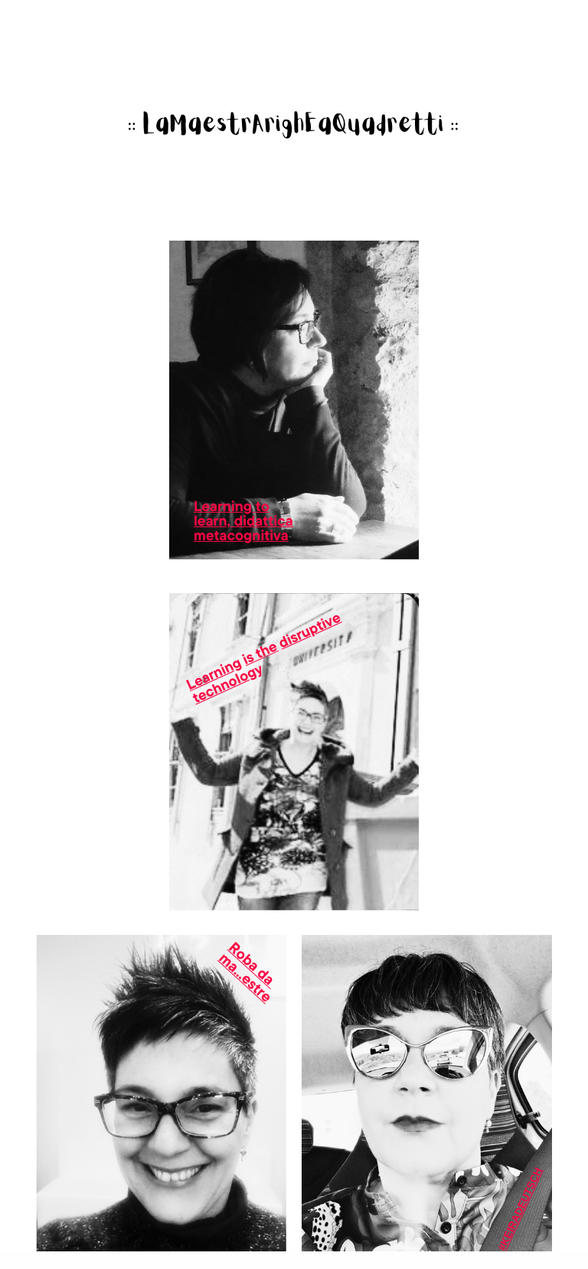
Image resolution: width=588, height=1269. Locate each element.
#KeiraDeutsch (519, 1209)
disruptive (310, 630)
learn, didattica (243, 520)
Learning (214, 673)
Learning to (232, 506)
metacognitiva (241, 535)
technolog (224, 684)
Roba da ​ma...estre (249, 972)
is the (260, 652)
